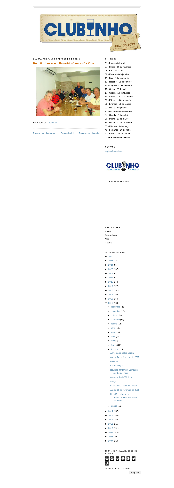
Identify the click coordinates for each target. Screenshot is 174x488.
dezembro (116, 307)
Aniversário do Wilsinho (121, 377)
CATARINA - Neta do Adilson (123, 385)
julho (113, 328)
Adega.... (114, 381)
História (52, 123)
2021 (111, 277)
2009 (111, 432)
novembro (116, 311)
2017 (111, 294)
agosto (114, 324)
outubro (115, 315)
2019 (111, 286)
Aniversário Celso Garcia (122, 353)
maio (113, 336)
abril (113, 340)
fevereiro (115, 349)
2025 (111, 260)
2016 (111, 299)
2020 (111, 282)
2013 (111, 415)
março (114, 345)
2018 (111, 290)
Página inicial (67, 133)
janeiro (114, 406)
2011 (111, 424)
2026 (111, 256)
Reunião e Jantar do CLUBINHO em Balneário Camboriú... (123, 397)
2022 (111, 273)
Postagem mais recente (44, 133)
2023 (111, 269)
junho (114, 332)
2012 (111, 419)
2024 (111, 265)
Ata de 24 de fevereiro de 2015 (124, 357)
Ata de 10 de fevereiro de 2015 (124, 390)
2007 (111, 441)
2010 (111, 428)
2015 (111, 303)
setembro (115, 319)
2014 (111, 411)
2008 (111, 436)
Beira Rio (114, 361)
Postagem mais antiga (89, 133)
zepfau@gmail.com (114, 151)
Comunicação (116, 365)
